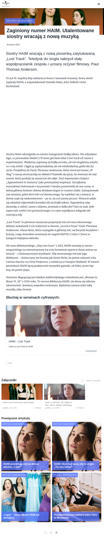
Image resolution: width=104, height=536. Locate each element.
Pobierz (28, 405)
